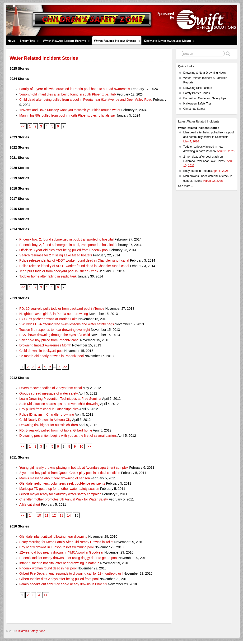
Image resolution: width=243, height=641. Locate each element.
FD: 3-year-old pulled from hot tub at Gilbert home (55, 430)
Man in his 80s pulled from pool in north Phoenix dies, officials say (67, 115)
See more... (185, 186)
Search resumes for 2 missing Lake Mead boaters (55, 255)
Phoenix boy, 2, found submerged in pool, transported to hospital (66, 239)
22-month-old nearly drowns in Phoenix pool (51, 356)
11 (46, 515)
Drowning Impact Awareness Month (169, 42)
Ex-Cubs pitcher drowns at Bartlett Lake (48, 319)
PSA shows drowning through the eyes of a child (54, 335)
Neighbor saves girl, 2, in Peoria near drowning (53, 314)
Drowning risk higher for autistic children (48, 425)
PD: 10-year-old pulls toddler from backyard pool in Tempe (61, 308)
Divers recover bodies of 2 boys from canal (50, 388)
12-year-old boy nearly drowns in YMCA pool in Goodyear (61, 552)
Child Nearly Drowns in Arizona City (45, 420)
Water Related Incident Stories (117, 42)
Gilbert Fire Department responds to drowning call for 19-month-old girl (70, 573)
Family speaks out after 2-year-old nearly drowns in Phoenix (63, 584)
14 (69, 515)
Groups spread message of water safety (48, 393)
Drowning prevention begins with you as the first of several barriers (68, 435)
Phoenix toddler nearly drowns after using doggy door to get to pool (68, 558)
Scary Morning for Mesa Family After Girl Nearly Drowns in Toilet (66, 542)
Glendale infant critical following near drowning (53, 536)
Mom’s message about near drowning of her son (54, 478)
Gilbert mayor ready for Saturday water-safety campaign (60, 494)
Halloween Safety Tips (197, 103)
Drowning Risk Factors (197, 88)
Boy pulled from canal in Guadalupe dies (49, 409)
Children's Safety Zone (30, 631)
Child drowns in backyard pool (41, 351)
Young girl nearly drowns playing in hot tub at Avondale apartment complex (73, 467)
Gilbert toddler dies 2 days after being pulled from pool (58, 579)
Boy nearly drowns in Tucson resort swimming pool (56, 547)
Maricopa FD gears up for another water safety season (59, 489)
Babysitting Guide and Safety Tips (204, 98)
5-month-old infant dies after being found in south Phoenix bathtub (67, 94)
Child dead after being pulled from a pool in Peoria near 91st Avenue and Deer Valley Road (85, 99)
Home (11, 40)
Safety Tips (29, 42)
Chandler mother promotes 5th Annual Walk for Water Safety (63, 499)
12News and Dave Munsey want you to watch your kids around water (69, 110)
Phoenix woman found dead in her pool (47, 568)
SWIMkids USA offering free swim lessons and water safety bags (66, 324)
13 (61, 515)
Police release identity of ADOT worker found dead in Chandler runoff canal (74, 260)
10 (81, 446)
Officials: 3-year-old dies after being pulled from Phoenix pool (63, 250)
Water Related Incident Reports (66, 42)
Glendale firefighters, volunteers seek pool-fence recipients (62, 483)
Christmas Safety (194, 108)
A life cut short (29, 504)
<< (23, 126)
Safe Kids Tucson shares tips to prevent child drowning (59, 404)
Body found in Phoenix (197, 171)
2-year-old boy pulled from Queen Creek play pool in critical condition (69, 473)
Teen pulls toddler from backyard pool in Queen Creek (58, 271)
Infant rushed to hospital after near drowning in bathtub (59, 563)
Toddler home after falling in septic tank (47, 276)
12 (54, 515)
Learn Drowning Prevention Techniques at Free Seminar (60, 398)
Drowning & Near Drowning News (204, 72)
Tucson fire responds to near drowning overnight (54, 330)
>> (65, 367)
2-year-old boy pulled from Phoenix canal (49, 340)
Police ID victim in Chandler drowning (46, 414)
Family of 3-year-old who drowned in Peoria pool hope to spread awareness (74, 89)
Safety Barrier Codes (196, 93)
